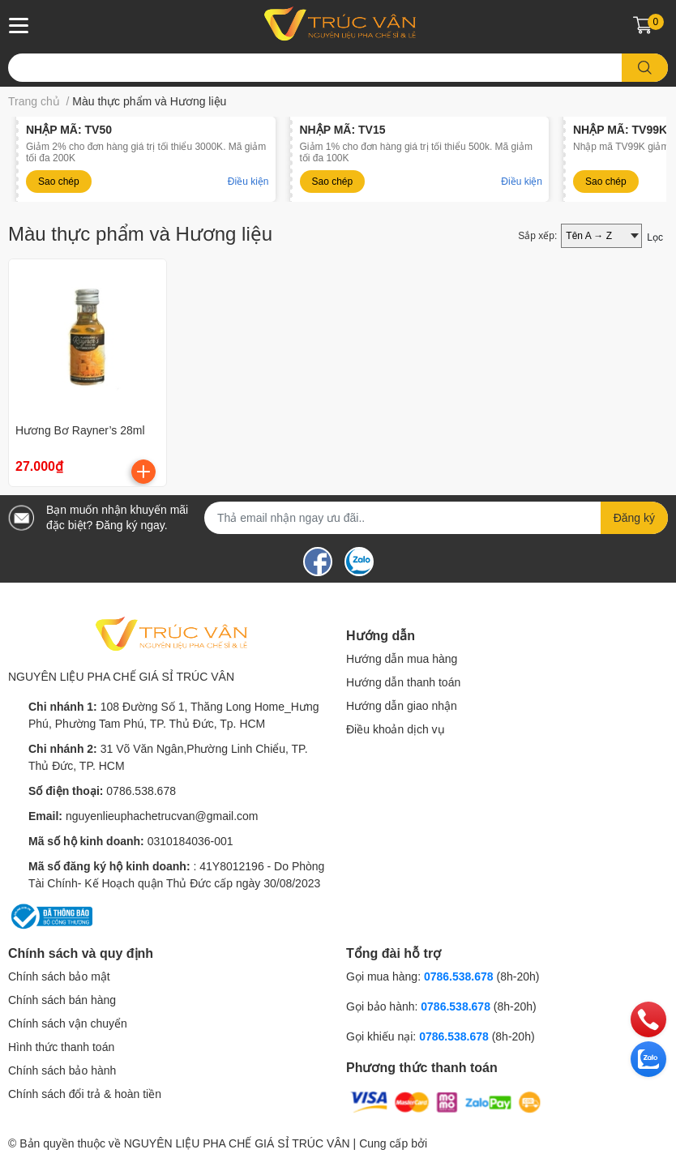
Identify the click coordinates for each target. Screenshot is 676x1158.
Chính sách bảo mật (59, 976)
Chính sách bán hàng (62, 999)
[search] (645, 67)
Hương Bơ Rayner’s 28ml (80, 430)
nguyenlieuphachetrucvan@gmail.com (162, 816)
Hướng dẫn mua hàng (401, 658)
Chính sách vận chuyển (67, 1023)
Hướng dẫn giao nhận (401, 705)
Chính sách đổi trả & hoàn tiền (84, 1093)
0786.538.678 (141, 790)
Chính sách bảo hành (62, 1070)
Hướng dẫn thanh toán (403, 682)
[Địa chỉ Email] (436, 518)
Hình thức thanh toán (61, 1046)
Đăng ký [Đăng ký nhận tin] (634, 517)
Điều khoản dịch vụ (395, 729)
